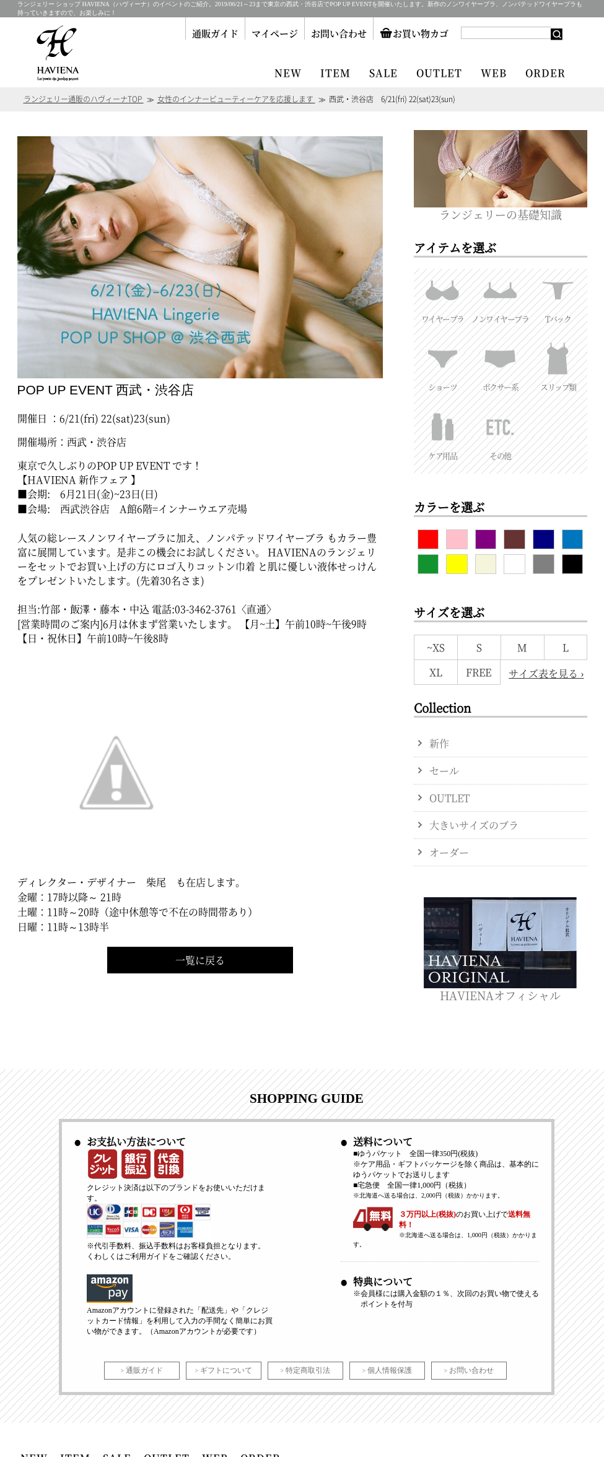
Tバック (558, 296)
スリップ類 (558, 365)
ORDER (545, 73)
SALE (383, 73)
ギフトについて (226, 1370)
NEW (288, 73)
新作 (439, 743)
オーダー (449, 852)
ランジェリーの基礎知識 (500, 208)
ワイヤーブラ (442, 296)
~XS (436, 647)
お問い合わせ (339, 33)
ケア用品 (442, 433)
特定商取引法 (308, 1370)
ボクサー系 (500, 365)
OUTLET (439, 73)
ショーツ (442, 365)
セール (444, 770)
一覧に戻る (200, 960)
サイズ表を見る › (546, 673)
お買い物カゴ (414, 33)
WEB (494, 73)
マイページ (275, 33)
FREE (478, 672)
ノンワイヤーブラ (500, 296)
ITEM (335, 73)
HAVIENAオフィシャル (500, 989)
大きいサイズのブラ (474, 825)
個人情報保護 (389, 1370)
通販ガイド (215, 33)
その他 (500, 433)
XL (435, 672)
